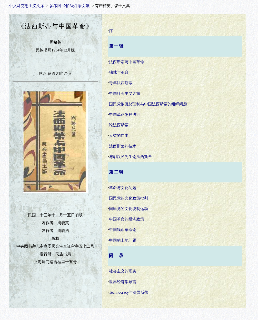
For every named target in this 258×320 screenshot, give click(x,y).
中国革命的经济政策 (126, 219)
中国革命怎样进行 (124, 114)
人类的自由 (119, 135)
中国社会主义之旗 (124, 93)
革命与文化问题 (122, 188)
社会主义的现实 (122, 271)
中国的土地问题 (122, 240)
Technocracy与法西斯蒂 (129, 292)
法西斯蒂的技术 (122, 146)
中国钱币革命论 (122, 230)
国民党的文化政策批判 (128, 198)
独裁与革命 (119, 72)
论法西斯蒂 (119, 125)
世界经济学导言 (122, 282)
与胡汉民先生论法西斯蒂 (130, 157)
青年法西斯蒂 (120, 83)
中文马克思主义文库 (26, 6)
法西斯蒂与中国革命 (126, 62)
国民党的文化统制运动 (128, 209)
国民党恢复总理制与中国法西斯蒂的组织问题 (148, 104)
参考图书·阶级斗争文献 (69, 6)
